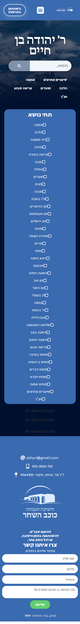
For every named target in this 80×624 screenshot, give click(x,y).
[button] (40, 10)
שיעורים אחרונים (55, 79)
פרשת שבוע (23, 88)
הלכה (63, 88)
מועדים (46, 88)
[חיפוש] (19, 66)
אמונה (30, 79)
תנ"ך (64, 96)
